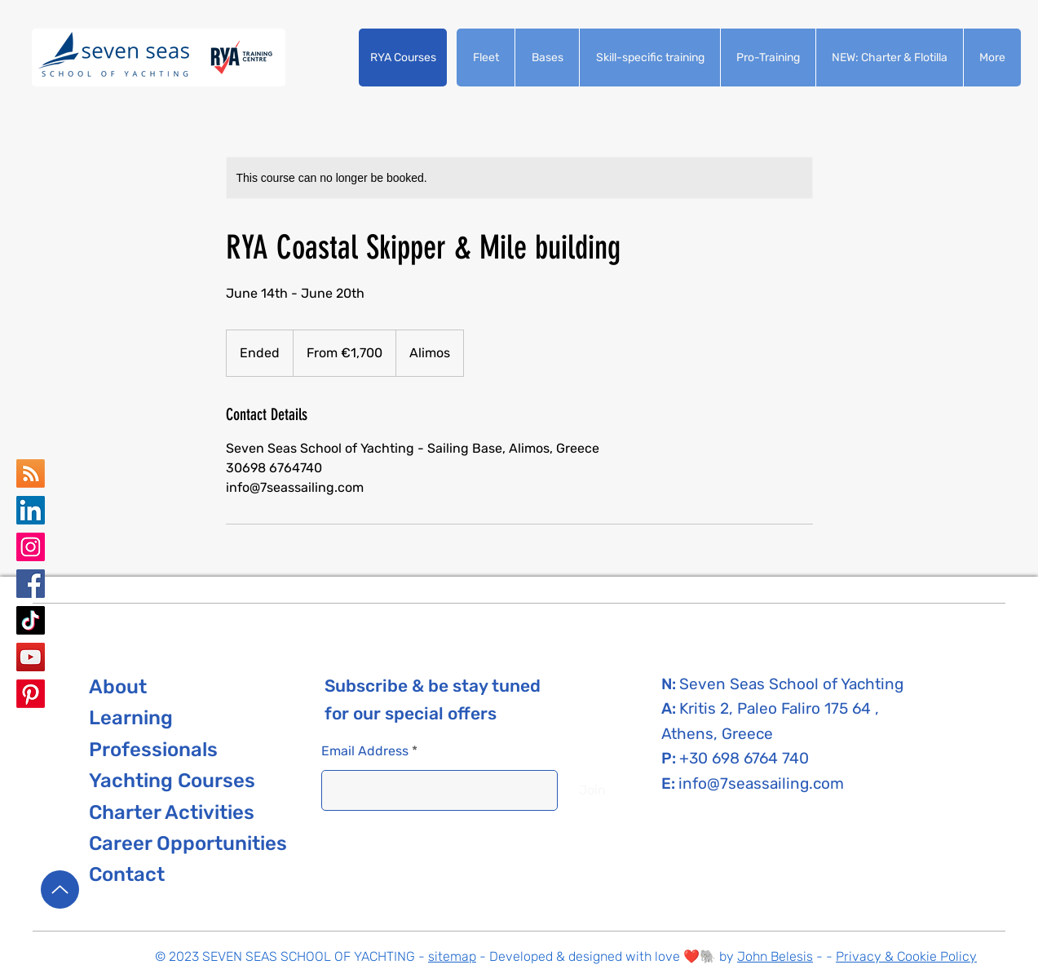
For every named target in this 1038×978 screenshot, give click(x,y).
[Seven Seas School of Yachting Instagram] (30, 547)
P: (670, 758)
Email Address (365, 751)
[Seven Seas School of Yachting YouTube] (30, 657)
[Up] (60, 889)
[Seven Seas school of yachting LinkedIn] (30, 510)
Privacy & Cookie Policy (906, 956)
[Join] (592, 790)
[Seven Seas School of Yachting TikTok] (30, 620)
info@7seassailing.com (761, 783)
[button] (403, 57)
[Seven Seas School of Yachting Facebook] (30, 583)
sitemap (452, 956)
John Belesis (775, 956)
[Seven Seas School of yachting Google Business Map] (30, 473)
